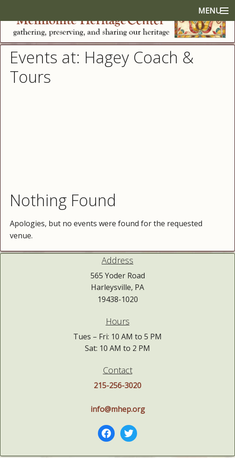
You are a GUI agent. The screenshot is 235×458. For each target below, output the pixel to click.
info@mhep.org (117, 409)
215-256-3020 (117, 385)
